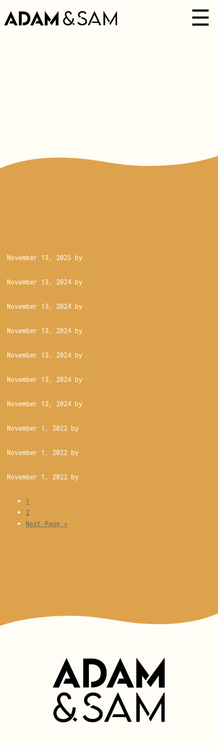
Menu (200, 17)
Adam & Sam (109, 690)
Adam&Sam (62, 18)
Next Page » (46, 523)
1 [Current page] (27, 501)
